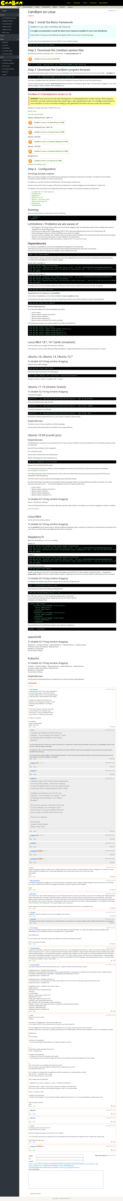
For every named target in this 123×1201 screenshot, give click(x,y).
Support (70, 7)
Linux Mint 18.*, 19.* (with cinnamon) (43, 192)
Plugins (2, 39)
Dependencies (37, 243)
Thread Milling (5, 48)
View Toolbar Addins (7, 51)
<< (28, 686)
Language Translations (7, 21)
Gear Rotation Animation (8, 69)
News (18, 7)
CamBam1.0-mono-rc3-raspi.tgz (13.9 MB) (48, 160)
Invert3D (4, 74)
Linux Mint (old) (36, 194)
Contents (4, 10)
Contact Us (93, 3)
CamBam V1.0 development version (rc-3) (49, 94)
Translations (5, 42)
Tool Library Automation (8, 63)
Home (69, 3)
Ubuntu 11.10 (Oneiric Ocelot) (40, 199)
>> (31, 686)
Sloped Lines (5, 72)
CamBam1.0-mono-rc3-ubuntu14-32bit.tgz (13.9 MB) (51, 151)
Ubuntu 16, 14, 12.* (37, 197)
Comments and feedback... (36, 114)
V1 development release (79, 239)
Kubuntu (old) (36, 203)
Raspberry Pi (35, 195)
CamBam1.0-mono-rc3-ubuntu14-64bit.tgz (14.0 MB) (51, 141)
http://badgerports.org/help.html (38, 470)
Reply (30, 726)
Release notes (32, 111)
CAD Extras (5, 45)
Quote (34, 726)
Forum (85, 3)
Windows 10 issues (6, 26)
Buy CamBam (103, 3)
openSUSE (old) (36, 205)
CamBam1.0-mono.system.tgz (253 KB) (46, 59)
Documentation (27, 7)
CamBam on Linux (6, 29)
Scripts (1, 57)
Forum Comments (33, 509)
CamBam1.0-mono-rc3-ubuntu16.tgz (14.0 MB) (49, 132)
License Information (7, 24)
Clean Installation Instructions (9, 18)
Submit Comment (35, 1193)
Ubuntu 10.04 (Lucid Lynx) (39, 201)
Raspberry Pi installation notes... (37, 164)
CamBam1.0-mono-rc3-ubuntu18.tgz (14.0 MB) (49, 122)
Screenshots (46, 7)
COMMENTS (31, 15)
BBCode (39, 1167)
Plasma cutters (5, 32)
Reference (2, 15)
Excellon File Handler (7, 54)
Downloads (76, 3)
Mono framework (46, 540)
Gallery (55, 7)
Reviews (62, 7)
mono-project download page (82, 35)
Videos (37, 7)
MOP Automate (6, 66)
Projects (2, 35)
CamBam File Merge (7, 60)
